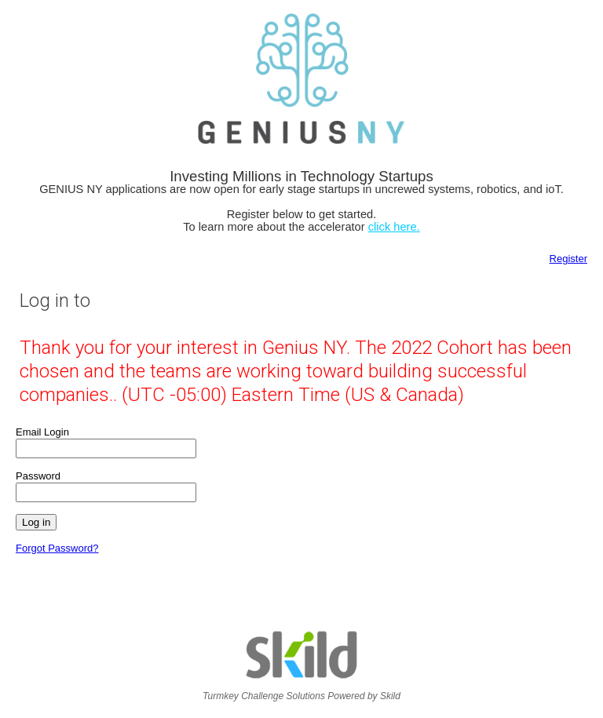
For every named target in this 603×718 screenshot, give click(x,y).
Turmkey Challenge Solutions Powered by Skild (301, 691)
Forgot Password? (57, 548)
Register (568, 258)
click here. (394, 227)
